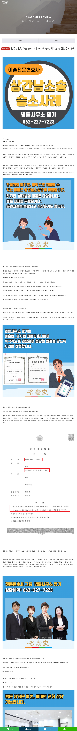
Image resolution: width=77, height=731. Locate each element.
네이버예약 (67, 729)
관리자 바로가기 (27, 715)
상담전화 (28, 729)
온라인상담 (48, 729)
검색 (27, 689)
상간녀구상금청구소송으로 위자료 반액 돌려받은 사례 (26, 677)
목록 (36, 689)
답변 (45, 689)
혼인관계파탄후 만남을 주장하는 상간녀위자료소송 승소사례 (27, 681)
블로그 (10, 729)
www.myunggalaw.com (8, 589)
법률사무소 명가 (5, 2)
